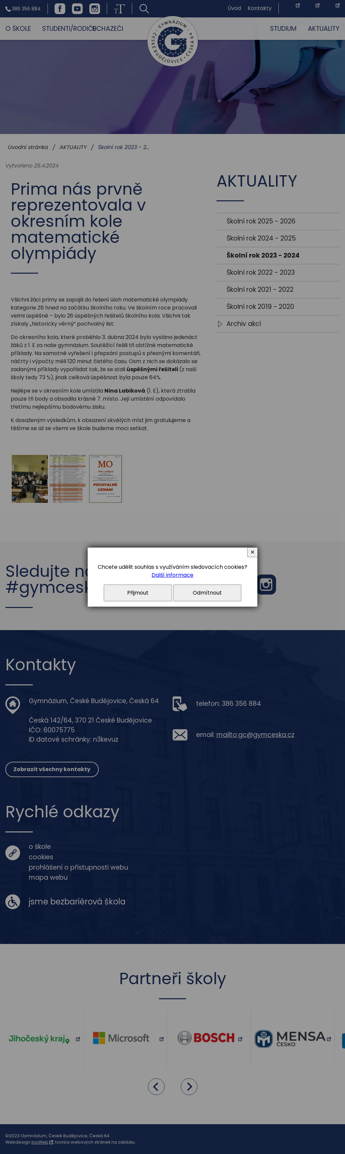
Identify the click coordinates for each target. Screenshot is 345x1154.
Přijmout (138, 593)
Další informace (172, 575)
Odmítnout (207, 593)
